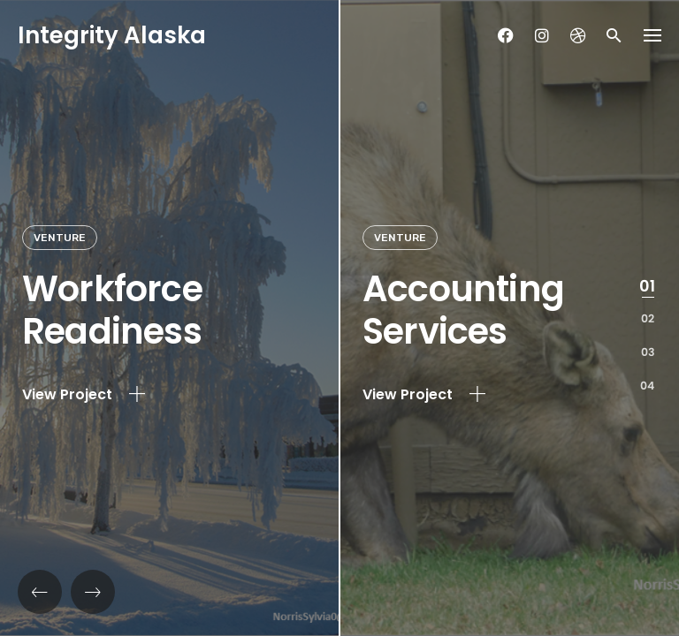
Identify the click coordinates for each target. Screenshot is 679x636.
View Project (83, 395)
